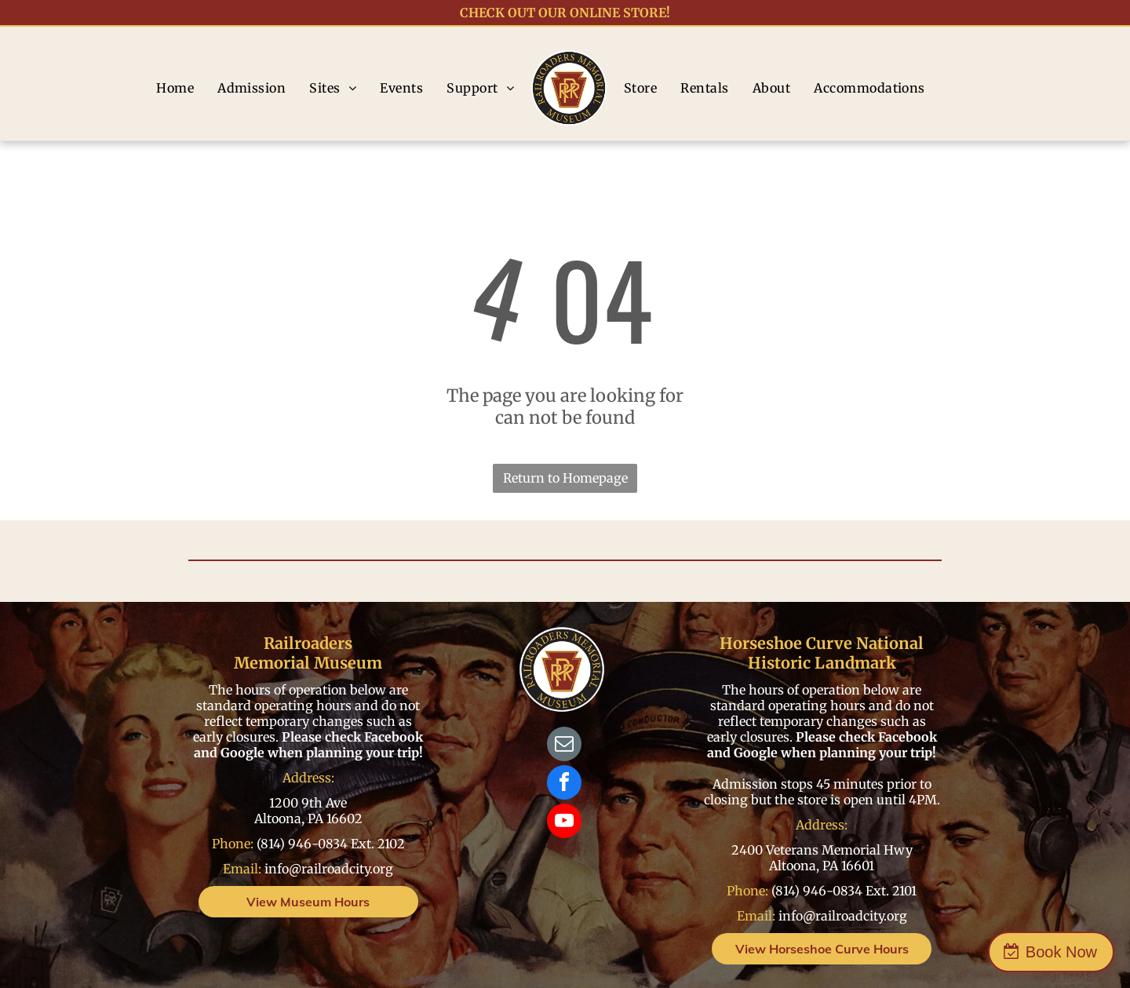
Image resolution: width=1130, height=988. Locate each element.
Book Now (1061, 952)
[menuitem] (175, 87)
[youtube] (564, 823)
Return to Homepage (565, 478)
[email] (564, 746)
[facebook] (564, 784)
